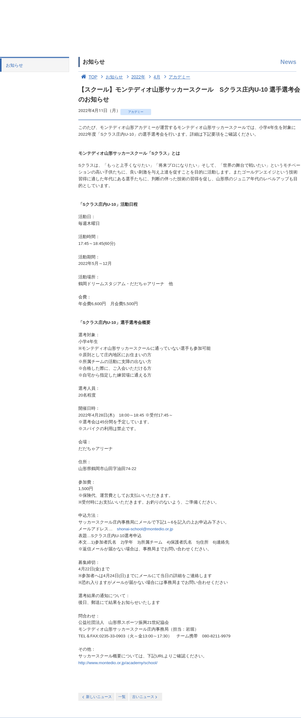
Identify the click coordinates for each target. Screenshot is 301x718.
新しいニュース (96, 697)
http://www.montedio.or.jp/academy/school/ (118, 662)
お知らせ (14, 65)
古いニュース (145, 697)
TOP (87, 76)
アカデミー (176, 76)
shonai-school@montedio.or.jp (145, 529)
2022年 (134, 76)
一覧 (122, 697)
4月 (153, 76)
